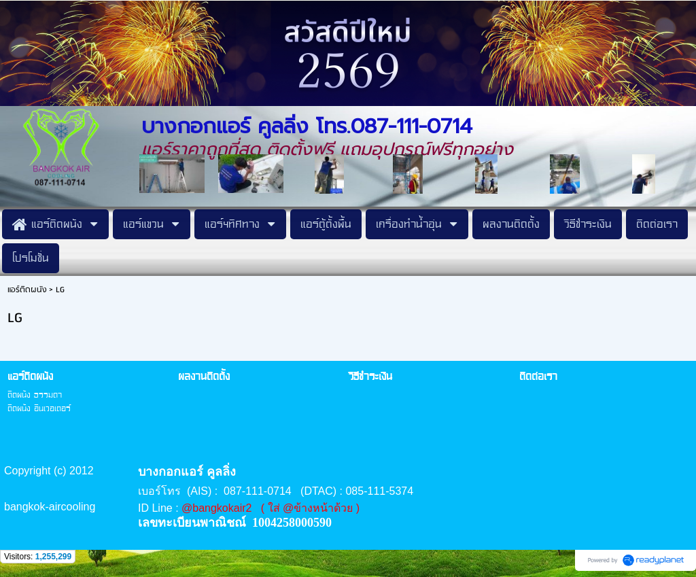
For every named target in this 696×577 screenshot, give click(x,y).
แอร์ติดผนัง (26, 290)
